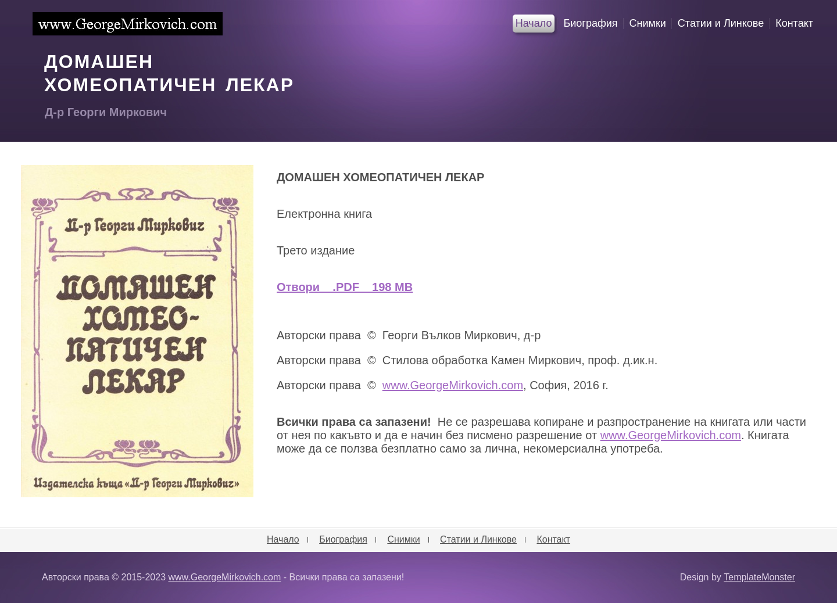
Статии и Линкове (721, 23)
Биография (590, 23)
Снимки (647, 23)
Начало (534, 23)
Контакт (794, 23)
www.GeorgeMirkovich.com (128, 23)
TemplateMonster (759, 577)
